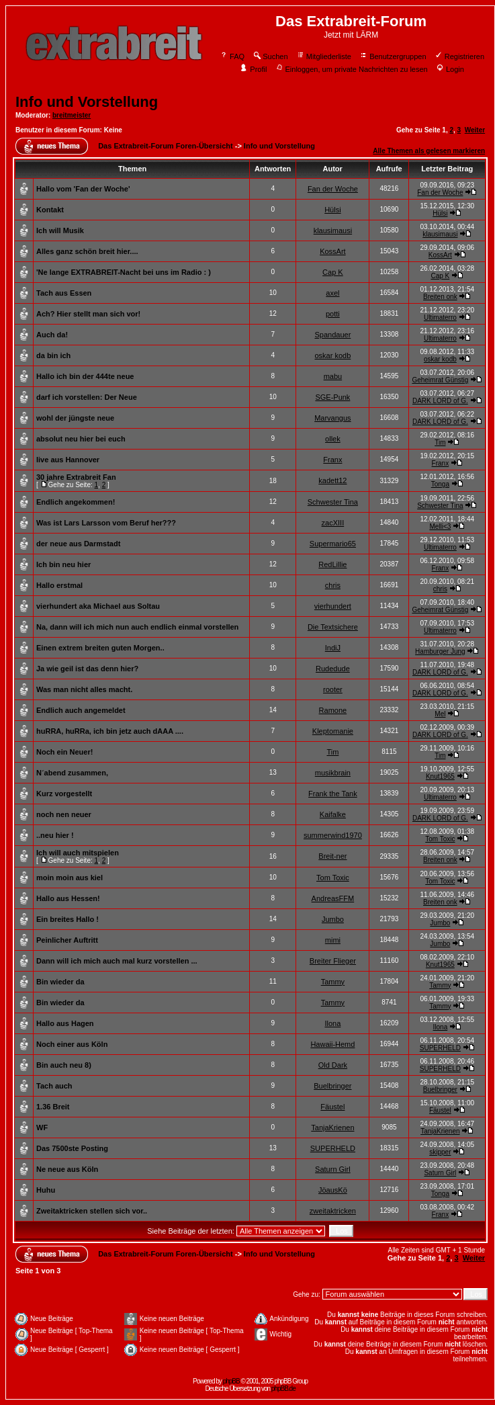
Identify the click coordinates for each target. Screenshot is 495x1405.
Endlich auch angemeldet (81, 710)
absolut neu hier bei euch (81, 439)
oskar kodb (332, 355)
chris (333, 585)
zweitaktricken (333, 1211)
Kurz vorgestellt (64, 794)
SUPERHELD (440, 1048)
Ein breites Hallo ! (67, 919)
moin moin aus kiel (69, 878)
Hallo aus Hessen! (68, 898)
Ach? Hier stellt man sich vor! (88, 314)
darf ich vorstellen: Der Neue (86, 397)
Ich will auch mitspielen (77, 853)
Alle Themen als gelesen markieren (429, 151)
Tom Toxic (440, 839)
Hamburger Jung (440, 651)
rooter (333, 689)
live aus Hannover (67, 460)
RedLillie (332, 564)
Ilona (332, 1023)
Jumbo (333, 919)
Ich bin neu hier (63, 564)
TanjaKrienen (332, 1127)
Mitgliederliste (323, 56)
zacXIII (333, 523)
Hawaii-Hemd (332, 1044)
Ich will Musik (60, 230)
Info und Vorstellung (86, 101)
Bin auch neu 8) (63, 1065)
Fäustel (332, 1107)
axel (332, 293)
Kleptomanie (332, 731)
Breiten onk (440, 296)
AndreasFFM (333, 898)
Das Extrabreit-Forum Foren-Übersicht (165, 146)
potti (333, 314)
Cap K (332, 272)
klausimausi (333, 230)
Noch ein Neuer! (64, 752)
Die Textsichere (333, 627)
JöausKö (332, 1190)
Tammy (333, 982)
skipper (440, 1152)
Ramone (333, 710)
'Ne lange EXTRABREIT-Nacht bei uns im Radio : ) (123, 272)
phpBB (231, 1381)
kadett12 (332, 480)
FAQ (232, 56)
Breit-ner (332, 856)
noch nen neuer (63, 814)
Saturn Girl (333, 1169)
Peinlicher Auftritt (67, 940)
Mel (440, 714)
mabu (333, 376)
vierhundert (332, 606)
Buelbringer (332, 1086)
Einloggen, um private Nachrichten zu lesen (351, 69)
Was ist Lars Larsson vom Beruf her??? (106, 523)
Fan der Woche (333, 189)
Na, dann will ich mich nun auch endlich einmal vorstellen (137, 627)
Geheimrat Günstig (440, 380)
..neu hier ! (55, 835)
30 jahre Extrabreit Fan (76, 477)
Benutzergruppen (392, 56)
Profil (253, 69)
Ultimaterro (440, 317)
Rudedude (333, 669)
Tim (440, 442)
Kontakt (50, 210)
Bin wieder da (60, 982)
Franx (332, 460)
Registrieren (459, 56)
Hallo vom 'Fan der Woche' (83, 189)
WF (42, 1127)
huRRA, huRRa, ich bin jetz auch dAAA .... (109, 731)
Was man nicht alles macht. (84, 689)
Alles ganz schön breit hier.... (87, 251)
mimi (333, 940)
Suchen (270, 56)
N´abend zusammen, (72, 773)
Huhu (45, 1190)
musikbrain (333, 773)
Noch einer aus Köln (71, 1044)
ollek (333, 439)
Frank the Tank (332, 794)
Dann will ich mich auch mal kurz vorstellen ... (116, 961)
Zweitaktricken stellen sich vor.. (91, 1211)
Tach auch (54, 1086)
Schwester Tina (333, 502)
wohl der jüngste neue (75, 418)
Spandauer (332, 335)
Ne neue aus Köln (67, 1169)
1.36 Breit (53, 1107)
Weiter (475, 130)
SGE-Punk (332, 397)
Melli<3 (440, 526)
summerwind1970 (333, 835)
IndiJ (333, 648)
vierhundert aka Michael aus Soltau (98, 606)
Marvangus (332, 418)
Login (450, 69)
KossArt (333, 251)
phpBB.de (283, 1388)
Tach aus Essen (63, 293)
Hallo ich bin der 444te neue (85, 376)
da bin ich (53, 355)
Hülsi (332, 210)
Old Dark (332, 1065)
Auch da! (52, 335)
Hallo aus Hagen (65, 1023)
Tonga (440, 484)
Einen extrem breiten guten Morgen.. (100, 648)
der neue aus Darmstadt (78, 544)
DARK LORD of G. (440, 401)
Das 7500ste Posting (72, 1148)
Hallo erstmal (59, 585)
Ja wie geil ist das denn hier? (87, 669)
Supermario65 (333, 544)
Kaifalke (333, 814)
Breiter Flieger (333, 961)
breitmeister (71, 115)
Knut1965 (440, 776)
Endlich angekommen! (75, 502)
